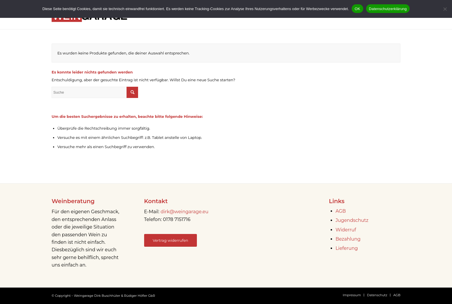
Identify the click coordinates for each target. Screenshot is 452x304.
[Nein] (445, 9)
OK (357, 9)
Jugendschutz (352, 220)
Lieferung (347, 248)
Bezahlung (348, 239)
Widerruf (346, 230)
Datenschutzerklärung (388, 9)
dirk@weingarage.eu (184, 211)
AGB (341, 211)
